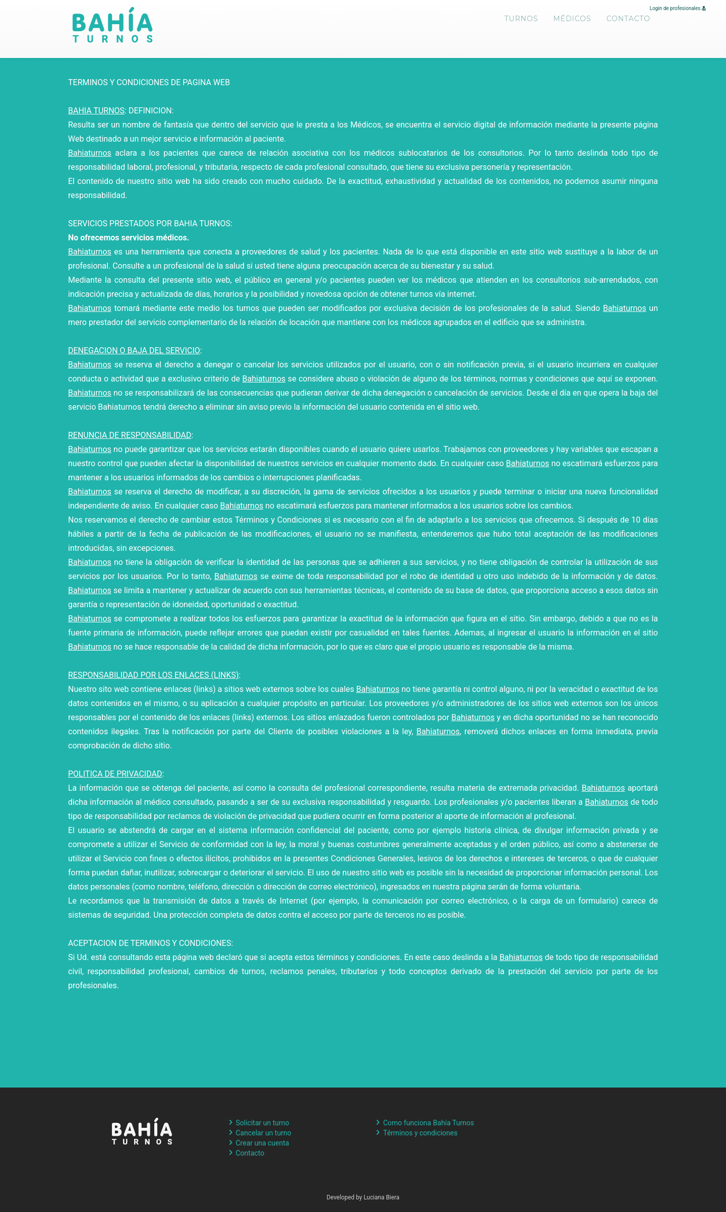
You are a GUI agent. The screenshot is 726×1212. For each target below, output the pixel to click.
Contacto (628, 25)
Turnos (521, 25)
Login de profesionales (678, 8)
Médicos (572, 25)
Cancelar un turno (263, 1133)
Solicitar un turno (262, 1123)
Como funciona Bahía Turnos (428, 1123)
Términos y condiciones (420, 1133)
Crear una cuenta (262, 1143)
